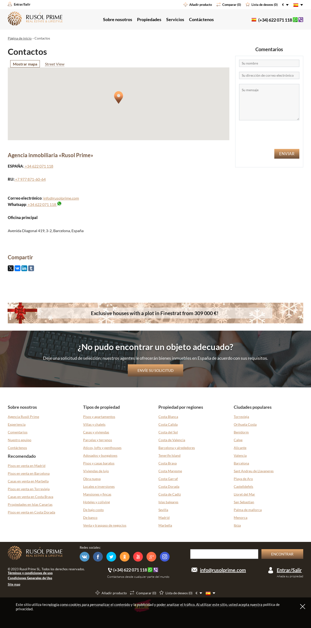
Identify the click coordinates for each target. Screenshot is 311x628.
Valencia (240, 455)
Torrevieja (241, 417)
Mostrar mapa (25, 64)
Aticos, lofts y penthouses (102, 448)
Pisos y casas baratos (98, 463)
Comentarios (17, 432)
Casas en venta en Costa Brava (30, 497)
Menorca (240, 517)
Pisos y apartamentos (99, 417)
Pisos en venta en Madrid (26, 466)
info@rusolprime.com (61, 198)
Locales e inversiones (99, 486)
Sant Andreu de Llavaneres (254, 471)
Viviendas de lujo (96, 471)
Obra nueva (92, 479)
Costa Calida (168, 424)
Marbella (165, 525)
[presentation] (269, 134)
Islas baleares (168, 502)
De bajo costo (93, 510)
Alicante (240, 448)
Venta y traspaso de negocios (104, 525)
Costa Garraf (168, 479)
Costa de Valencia (171, 440)
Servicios (175, 19)
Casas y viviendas (96, 432)
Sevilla (163, 510)
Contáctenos (201, 19)
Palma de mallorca (248, 510)
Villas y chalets (94, 424)
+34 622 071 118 (42, 204)
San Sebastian (244, 502)
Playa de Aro (243, 479)
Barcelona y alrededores (176, 448)
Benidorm (241, 432)
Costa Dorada (168, 486)
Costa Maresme (170, 471)
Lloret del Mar (244, 494)
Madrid (164, 517)
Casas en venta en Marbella (28, 481)
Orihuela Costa (245, 424)
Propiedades (149, 19)
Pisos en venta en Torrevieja (29, 489)
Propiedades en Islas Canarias (30, 504)
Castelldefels (243, 486)
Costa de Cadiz (169, 494)
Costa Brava (167, 463)
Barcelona (241, 463)
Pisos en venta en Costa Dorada (31, 512)
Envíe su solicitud (155, 370)
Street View (54, 64)
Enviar (286, 153)
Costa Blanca (168, 417)
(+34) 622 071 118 (275, 20)
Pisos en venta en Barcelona (29, 473)
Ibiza (237, 525)
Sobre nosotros (117, 19)
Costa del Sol (168, 432)
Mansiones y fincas (97, 494)
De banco (90, 517)
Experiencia (17, 424)
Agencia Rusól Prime (23, 417)
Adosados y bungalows (100, 455)
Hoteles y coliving (96, 502)
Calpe (238, 440)
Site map (14, 584)
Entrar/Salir (289, 570)
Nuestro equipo (19, 440)
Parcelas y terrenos (97, 440)
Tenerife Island (169, 455)
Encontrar (282, 554)
